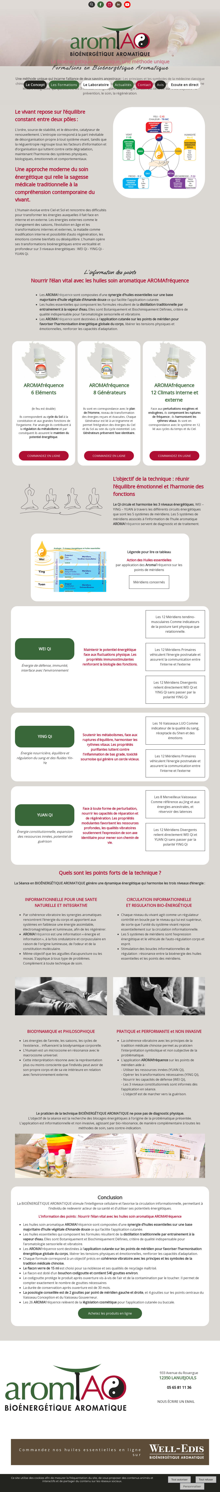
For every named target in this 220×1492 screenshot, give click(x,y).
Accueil (20, 87)
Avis (160, 85)
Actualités (123, 85)
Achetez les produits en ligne (110, 1313)
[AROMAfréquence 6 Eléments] (43, 361)
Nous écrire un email (176, 1401)
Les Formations (64, 85)
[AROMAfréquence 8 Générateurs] (109, 361)
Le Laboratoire (96, 85)
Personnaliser (192, 1486)
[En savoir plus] (44, 456)
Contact (144, 85)
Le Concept (35, 85)
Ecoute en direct (185, 85)
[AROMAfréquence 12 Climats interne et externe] (174, 361)
